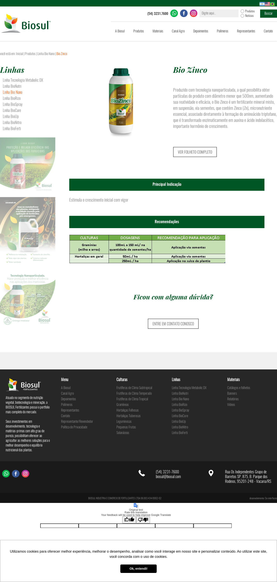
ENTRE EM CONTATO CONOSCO (173, 324)
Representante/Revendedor (77, 421)
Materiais (158, 31)
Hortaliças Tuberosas (128, 416)
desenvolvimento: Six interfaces (263, 498)
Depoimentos (200, 31)
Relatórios (233, 399)
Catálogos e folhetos (238, 388)
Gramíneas (122, 405)
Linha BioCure (12, 111)
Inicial (19, 54)
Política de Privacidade (74, 427)
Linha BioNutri (12, 87)
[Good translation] (129, 519)
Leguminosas (124, 421)
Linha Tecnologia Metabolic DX (23, 81)
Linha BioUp (11, 117)
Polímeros (222, 31)
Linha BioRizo (12, 99)
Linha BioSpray (13, 105)
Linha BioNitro (12, 123)
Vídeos (231, 405)
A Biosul (120, 31)
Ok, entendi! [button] (138, 568)
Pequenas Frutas (126, 427)
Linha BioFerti (12, 129)
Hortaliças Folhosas (127, 410)
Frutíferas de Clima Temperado (134, 393)
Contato (268, 31)
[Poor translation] (143, 519)
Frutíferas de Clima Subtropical (134, 388)
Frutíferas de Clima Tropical (132, 399)
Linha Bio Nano (46, 54)
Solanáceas (122, 433)
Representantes (246, 31)
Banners (232, 393)
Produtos (138, 31)
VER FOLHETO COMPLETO (195, 152)
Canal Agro (178, 31)
